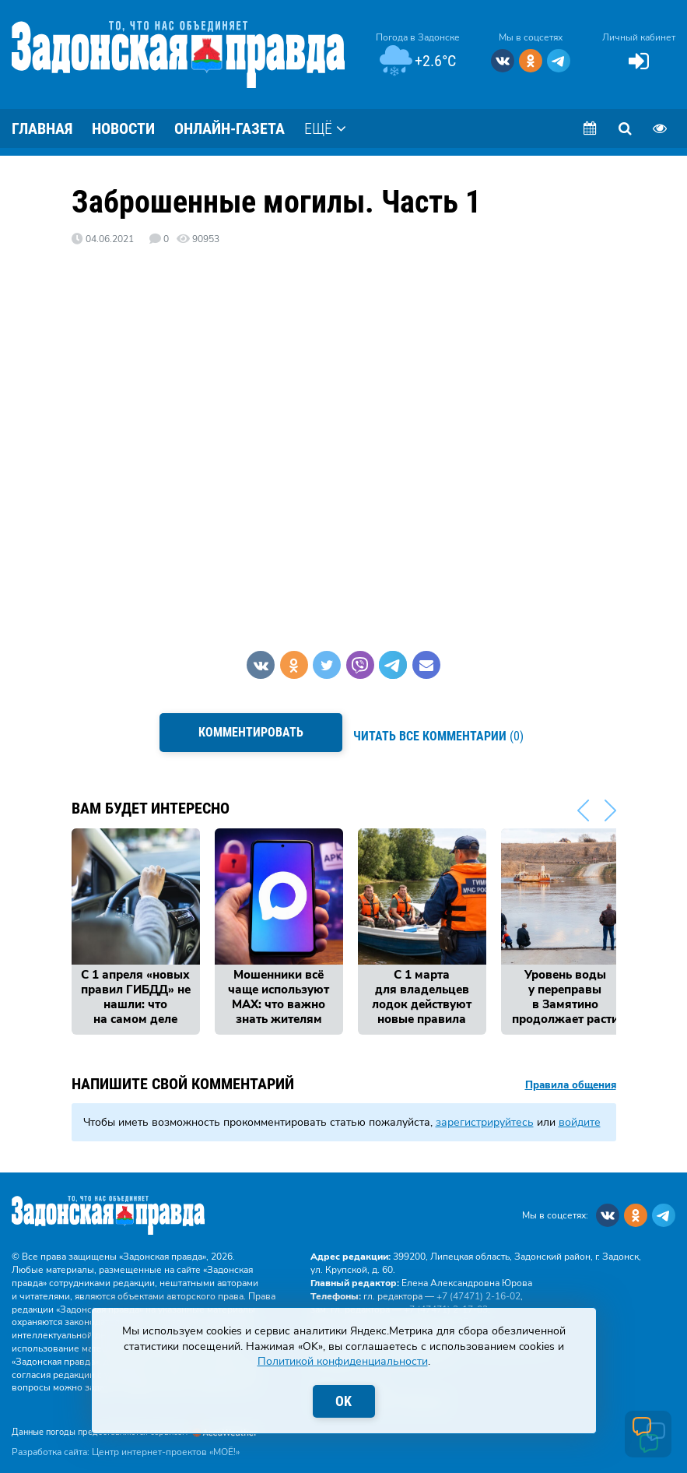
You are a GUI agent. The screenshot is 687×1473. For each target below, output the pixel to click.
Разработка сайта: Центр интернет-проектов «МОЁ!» (126, 1442)
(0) (443, 732)
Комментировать (247, 732)
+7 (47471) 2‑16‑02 (478, 1287)
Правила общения (570, 1077)
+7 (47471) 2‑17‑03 (446, 1300)
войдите (580, 1113)
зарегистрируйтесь (485, 1113)
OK (343, 1401)
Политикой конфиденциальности (343, 1361)
